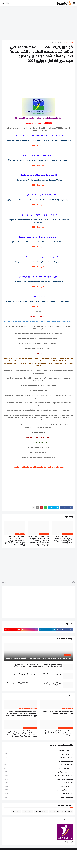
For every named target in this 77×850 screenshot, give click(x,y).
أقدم (4, 582)
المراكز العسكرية (27, 811)
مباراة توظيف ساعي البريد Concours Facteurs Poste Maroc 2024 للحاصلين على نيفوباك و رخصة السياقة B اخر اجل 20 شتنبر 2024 (15, 541)
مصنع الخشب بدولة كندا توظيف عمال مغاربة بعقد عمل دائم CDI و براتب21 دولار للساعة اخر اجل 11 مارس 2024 (56, 733)
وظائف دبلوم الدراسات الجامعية (38, 775)
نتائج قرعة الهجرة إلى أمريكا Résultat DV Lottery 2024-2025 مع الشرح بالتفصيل (57, 712)
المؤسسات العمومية (56, 42)
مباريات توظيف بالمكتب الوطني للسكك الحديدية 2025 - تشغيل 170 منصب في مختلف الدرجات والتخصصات (62, 540)
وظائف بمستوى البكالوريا (38, 768)
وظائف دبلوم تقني (38, 782)
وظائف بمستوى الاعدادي (38, 764)
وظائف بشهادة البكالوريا (38, 761)
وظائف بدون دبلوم (38, 754)
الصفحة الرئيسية (68, 42)
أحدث (72, 582)
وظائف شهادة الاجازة (38, 797)
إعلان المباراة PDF (38, 145)
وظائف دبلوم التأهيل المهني (38, 772)
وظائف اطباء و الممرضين (38, 750)
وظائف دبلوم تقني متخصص (38, 790)
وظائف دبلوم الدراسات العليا (38, 779)
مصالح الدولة (16, 811)
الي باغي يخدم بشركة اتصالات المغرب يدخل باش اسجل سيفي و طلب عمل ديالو (36, 674)
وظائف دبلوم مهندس (38, 793)
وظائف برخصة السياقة (38, 757)
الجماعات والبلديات (67, 811)
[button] (74, 3)
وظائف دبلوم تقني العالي (38, 786)
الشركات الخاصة (54, 811)
